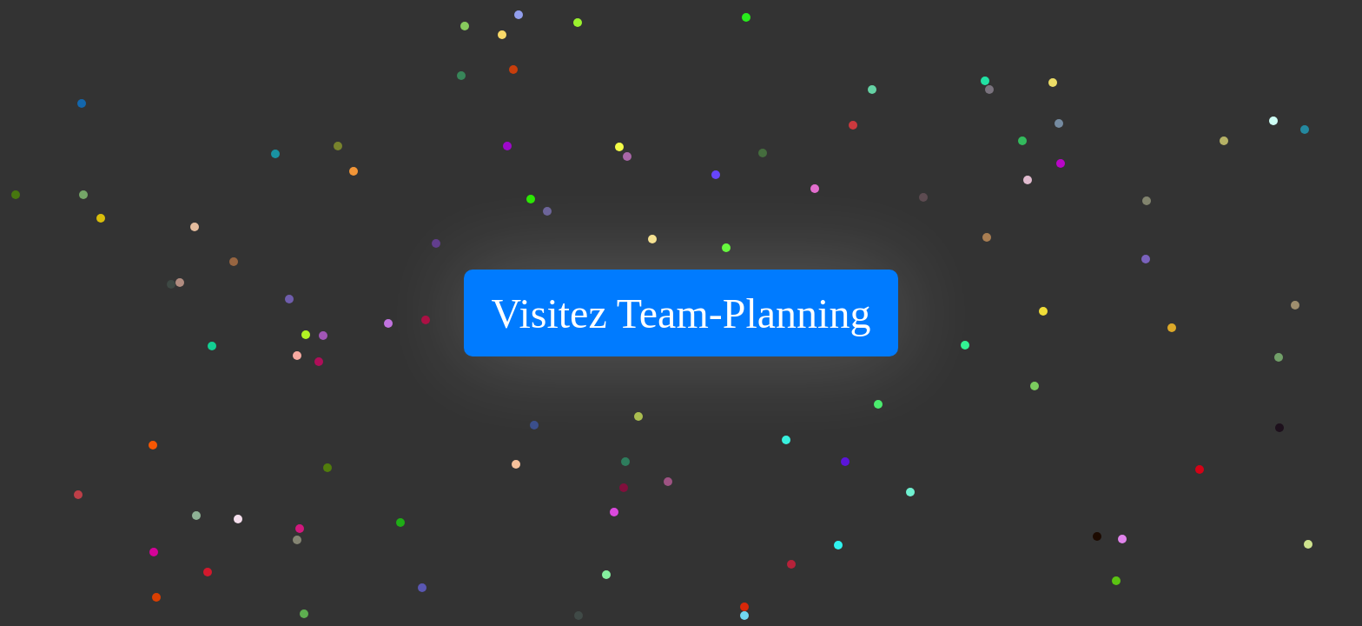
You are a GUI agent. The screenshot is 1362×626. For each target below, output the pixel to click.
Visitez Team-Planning (681, 313)
